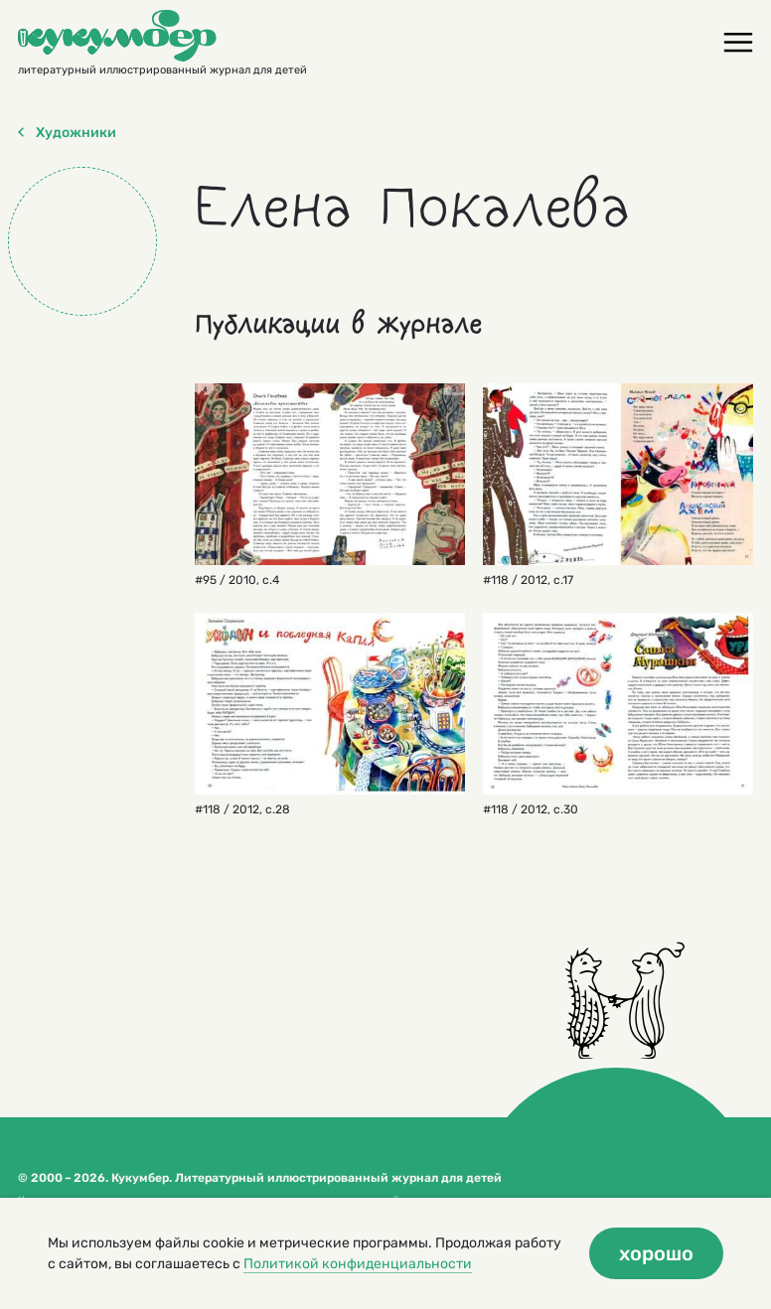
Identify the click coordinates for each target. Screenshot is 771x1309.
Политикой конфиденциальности (357, 1263)
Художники (67, 133)
